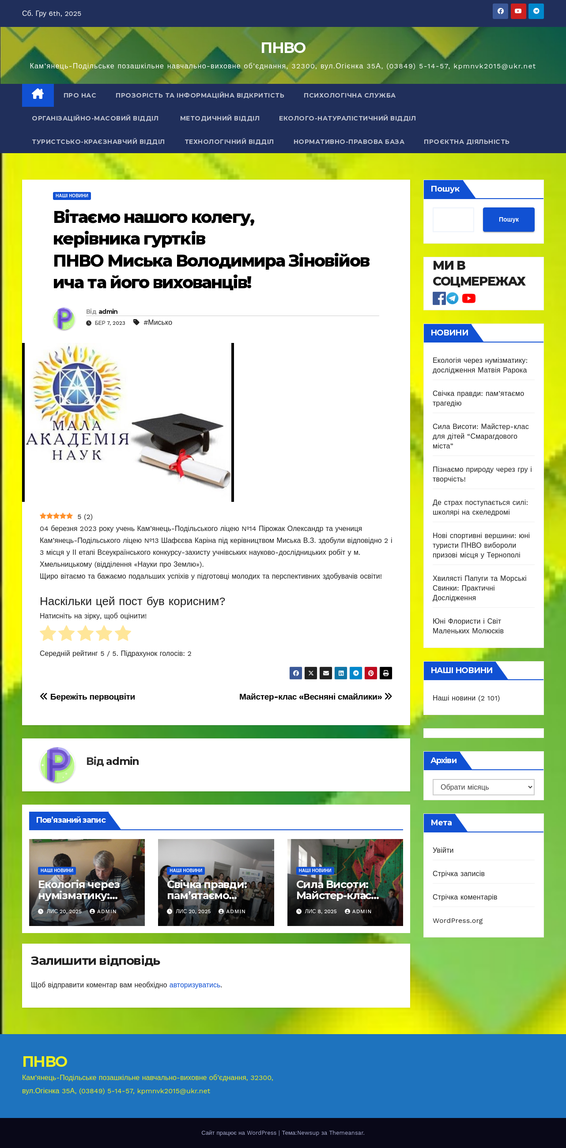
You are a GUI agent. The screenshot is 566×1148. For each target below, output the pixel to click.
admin (108, 312)
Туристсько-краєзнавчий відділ (98, 142)
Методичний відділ (220, 118)
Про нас (80, 95)
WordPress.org (458, 920)
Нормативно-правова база (349, 142)
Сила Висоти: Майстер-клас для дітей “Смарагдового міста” (481, 436)
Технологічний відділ (229, 142)
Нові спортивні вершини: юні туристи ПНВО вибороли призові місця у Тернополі (481, 545)
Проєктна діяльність (467, 142)
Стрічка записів (459, 873)
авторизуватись (195, 985)
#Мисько (157, 322)
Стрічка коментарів (465, 897)
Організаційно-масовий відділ (96, 118)
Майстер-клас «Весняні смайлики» (315, 697)
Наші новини (72, 195)
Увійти (443, 850)
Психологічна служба (350, 95)
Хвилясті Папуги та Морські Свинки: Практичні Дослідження (480, 588)
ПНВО (282, 47)
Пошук (445, 189)
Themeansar (346, 1132)
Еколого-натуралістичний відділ (347, 118)
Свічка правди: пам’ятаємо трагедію (206, 895)
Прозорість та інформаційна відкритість (200, 95)
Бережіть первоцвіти (87, 697)
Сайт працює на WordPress (240, 1132)
